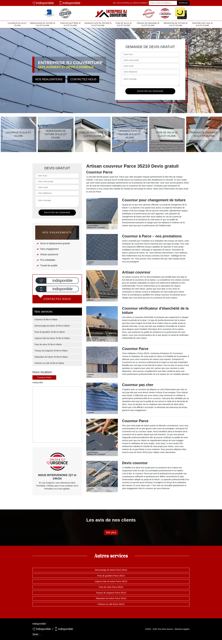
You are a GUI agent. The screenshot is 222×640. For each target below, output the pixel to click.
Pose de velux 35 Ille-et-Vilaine (124, 24)
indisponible (43, 3)
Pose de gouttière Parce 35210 (111, 576)
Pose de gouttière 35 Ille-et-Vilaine (70, 24)
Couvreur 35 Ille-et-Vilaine (17, 24)
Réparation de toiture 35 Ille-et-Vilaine (175, 24)
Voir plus (111, 532)
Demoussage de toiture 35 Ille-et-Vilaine (42, 24)
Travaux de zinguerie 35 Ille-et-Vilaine (148, 24)
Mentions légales (182, 629)
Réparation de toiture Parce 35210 (111, 598)
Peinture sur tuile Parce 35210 (111, 604)
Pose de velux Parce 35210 (111, 587)
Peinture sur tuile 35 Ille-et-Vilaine (202, 24)
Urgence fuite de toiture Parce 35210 (111, 581)
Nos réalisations (48, 79)
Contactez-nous (83, 79)
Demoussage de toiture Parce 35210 (111, 570)
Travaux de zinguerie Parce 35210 (111, 593)
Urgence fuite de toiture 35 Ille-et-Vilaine (98, 24)
